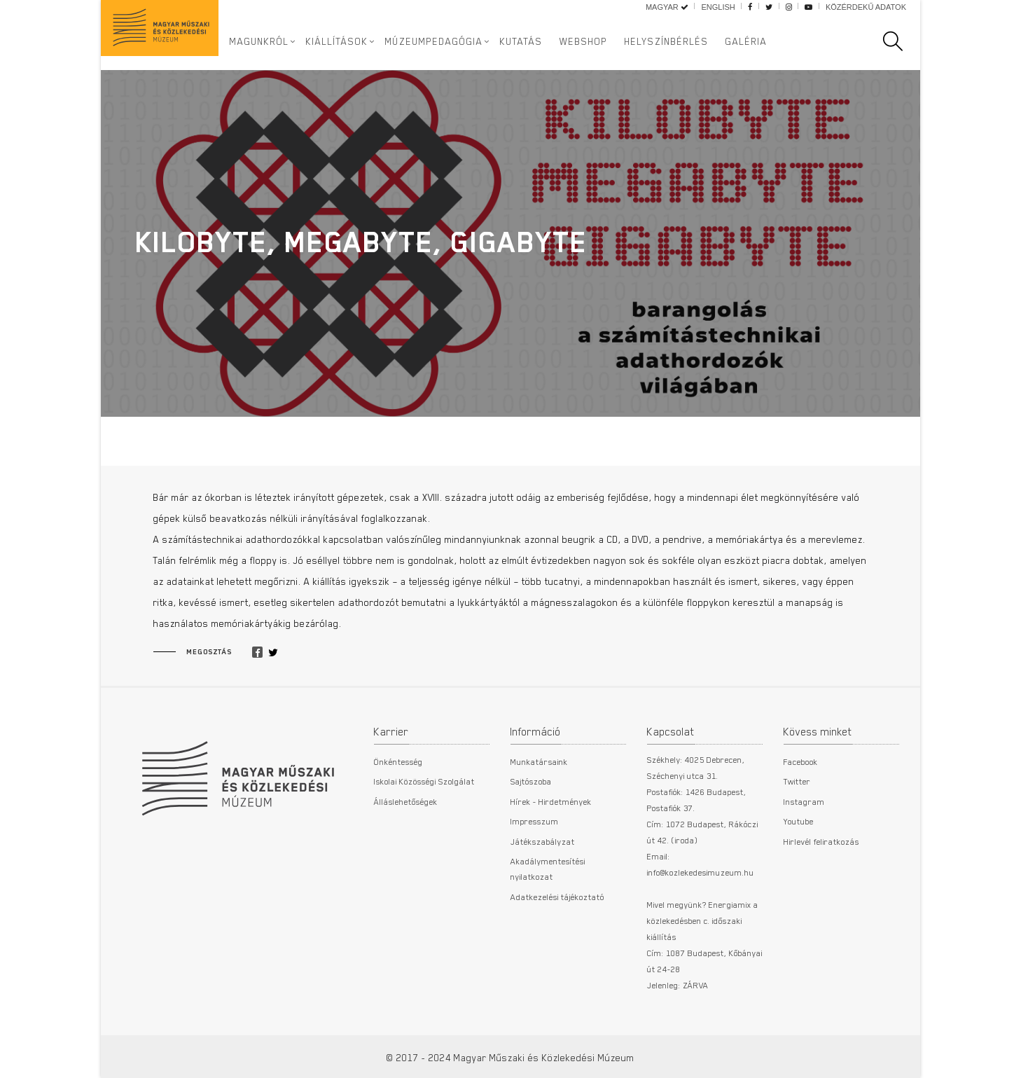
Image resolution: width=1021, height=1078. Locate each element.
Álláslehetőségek (406, 801)
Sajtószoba (531, 781)
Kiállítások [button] (337, 41)
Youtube (799, 821)
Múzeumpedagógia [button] (434, 41)
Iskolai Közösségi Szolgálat (424, 781)
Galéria (746, 41)
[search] (900, 41)
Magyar (667, 7)
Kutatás (521, 41)
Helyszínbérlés (667, 41)
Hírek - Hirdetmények (551, 801)
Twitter (797, 781)
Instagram (804, 801)
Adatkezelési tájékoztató (557, 896)
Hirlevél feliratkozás (821, 841)
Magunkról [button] (259, 41)
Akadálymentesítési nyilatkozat (547, 868)
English (718, 7)
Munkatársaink (539, 761)
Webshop (584, 41)
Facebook (801, 761)
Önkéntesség (398, 761)
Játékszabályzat (542, 841)
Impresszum (534, 821)
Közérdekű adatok (866, 7)
